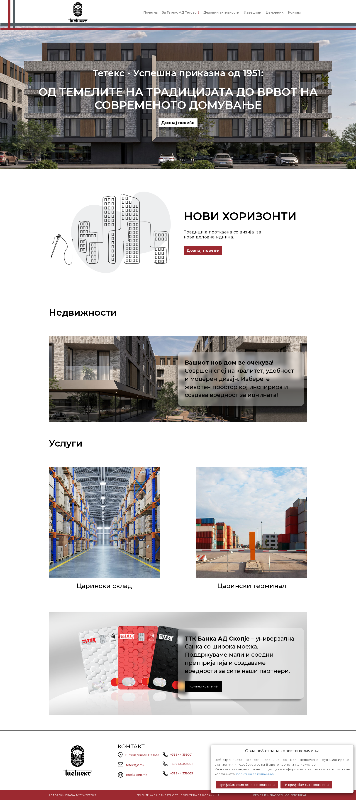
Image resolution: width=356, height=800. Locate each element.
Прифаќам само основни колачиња (247, 784)
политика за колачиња (255, 774)
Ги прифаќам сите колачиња (306, 784)
